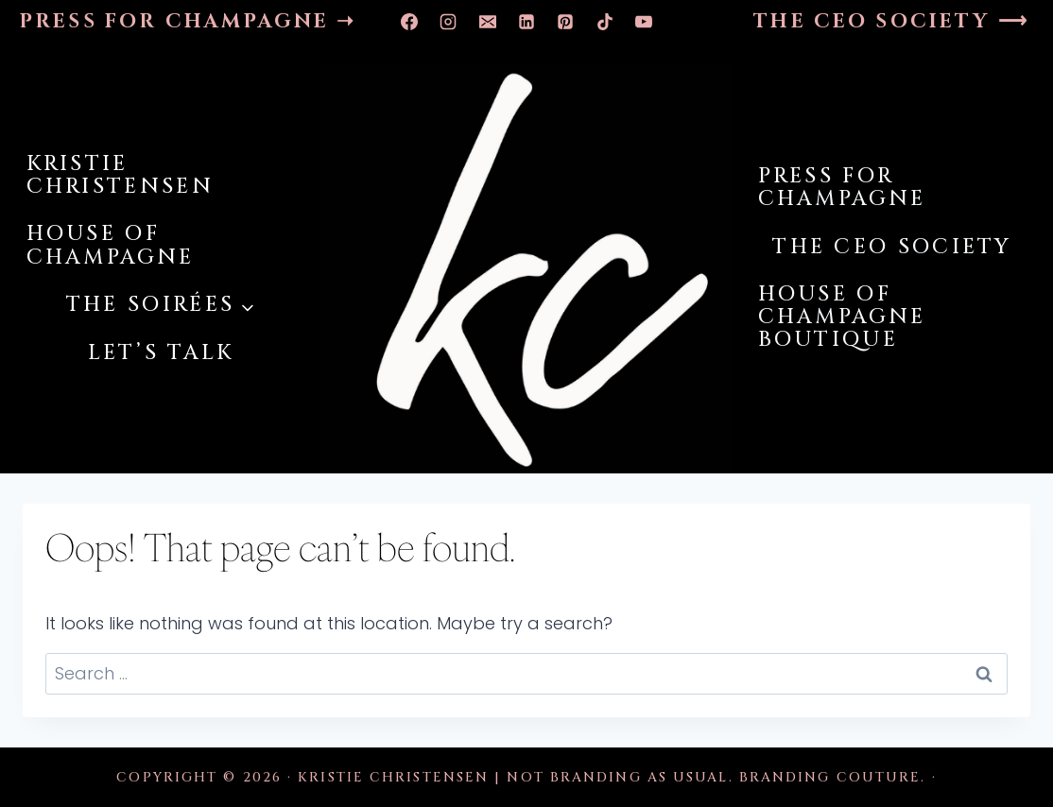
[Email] (488, 22)
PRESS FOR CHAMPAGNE (842, 188)
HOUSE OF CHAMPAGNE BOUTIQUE (842, 317)
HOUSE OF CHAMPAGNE (110, 245)
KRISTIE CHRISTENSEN (120, 175)
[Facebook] (409, 22)
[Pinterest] (565, 22)
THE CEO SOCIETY (892, 247)
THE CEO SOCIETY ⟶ (891, 22)
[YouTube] (644, 22)
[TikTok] (605, 22)
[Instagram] (448, 22)
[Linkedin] (526, 22)
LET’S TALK (161, 353)
